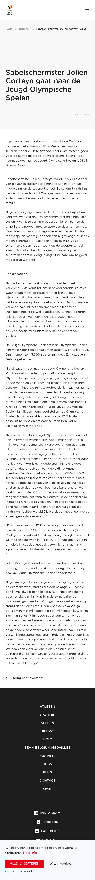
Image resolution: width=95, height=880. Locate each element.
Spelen (47, 723)
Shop (47, 789)
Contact (47, 780)
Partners (47, 756)
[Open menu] (87, 9)
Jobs (47, 764)
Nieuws (47, 731)
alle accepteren (24, 863)
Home (9, 29)
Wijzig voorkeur (61, 863)
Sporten (47, 714)
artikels (24, 29)
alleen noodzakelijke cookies (20, 871)
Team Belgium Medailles (47, 747)
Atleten (47, 706)
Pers (47, 772)
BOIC (47, 739)
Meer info (30, 852)
